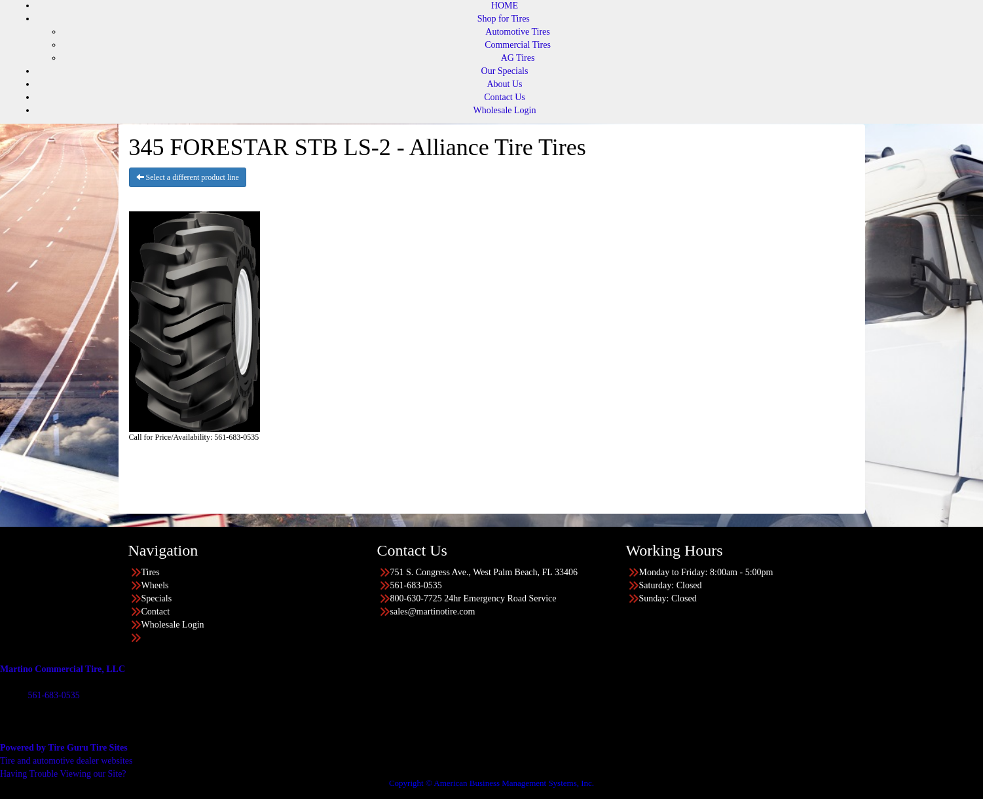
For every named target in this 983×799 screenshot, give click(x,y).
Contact (155, 611)
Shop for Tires (503, 19)
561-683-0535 (53, 695)
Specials (156, 598)
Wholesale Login (504, 110)
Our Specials (505, 71)
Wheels (155, 585)
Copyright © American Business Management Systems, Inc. (491, 783)
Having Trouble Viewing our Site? (63, 774)
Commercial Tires (518, 45)
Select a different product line (187, 177)
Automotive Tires (517, 32)
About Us (504, 84)
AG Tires (518, 58)
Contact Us (504, 97)
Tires (150, 572)
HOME (504, 5)
